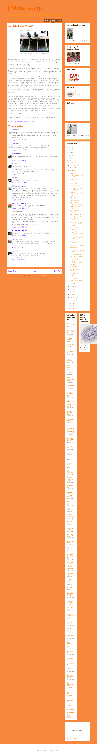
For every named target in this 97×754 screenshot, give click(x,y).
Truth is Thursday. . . (75, 203)
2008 (70, 308)
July (71, 284)
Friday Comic (73, 248)
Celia (13, 178)
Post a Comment (15, 263)
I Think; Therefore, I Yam (70, 394)
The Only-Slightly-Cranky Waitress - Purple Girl (70, 565)
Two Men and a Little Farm (70, 331)
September (73, 171)
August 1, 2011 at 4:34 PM (19, 248)
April (71, 292)
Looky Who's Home (75, 254)
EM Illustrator (69, 509)
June (71, 287)
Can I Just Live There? (76, 281)
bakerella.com (70, 352)
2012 (70, 158)
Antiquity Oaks (69, 522)
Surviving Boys (70, 535)
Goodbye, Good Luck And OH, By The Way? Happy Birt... (76, 224)
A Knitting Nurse (70, 629)
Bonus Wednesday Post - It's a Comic (77, 176)
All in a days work (70, 529)
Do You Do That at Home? (70, 594)
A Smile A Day (70, 486)
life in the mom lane (70, 636)
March (72, 295)
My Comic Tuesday (75, 259)
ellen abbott (15, 154)
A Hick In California (69, 548)
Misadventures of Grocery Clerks (70, 715)
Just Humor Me (70, 386)
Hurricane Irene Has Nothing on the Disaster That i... (77, 193)
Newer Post (12, 271)
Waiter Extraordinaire (70, 464)
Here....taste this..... (70, 701)
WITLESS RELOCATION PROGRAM (70, 439)
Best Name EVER (74, 183)
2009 (70, 306)
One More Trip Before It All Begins (76, 270)
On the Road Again (70, 367)
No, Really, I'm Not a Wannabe (75, 242)
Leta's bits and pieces (70, 602)
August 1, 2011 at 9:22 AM (19, 150)
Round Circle (70, 588)
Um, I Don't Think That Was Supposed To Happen (76, 263)
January (72, 300)
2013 (70, 155)
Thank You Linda (74, 198)
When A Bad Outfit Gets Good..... (77, 238)
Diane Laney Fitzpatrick (19, 203)
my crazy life (69, 447)
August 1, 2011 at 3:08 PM (19, 236)
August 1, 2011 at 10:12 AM (19, 174)
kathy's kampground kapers (70, 379)
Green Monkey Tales (69, 412)
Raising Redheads (69, 669)
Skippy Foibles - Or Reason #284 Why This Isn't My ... (77, 233)
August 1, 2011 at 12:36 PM (19, 208)
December (73, 163)
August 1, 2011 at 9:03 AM (19, 140)
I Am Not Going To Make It (77, 257)
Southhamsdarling (17, 186)
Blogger (58, 750)
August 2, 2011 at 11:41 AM (19, 259)
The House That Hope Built (70, 676)
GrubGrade (70, 373)
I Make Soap (24, 9)
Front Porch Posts (70, 608)
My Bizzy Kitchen (69, 339)
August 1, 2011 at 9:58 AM (19, 160)
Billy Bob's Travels (70, 420)
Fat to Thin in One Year (70, 515)
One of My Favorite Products (75, 211)
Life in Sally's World (70, 472)
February (72, 297)
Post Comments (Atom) (38, 276)
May (71, 289)
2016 (70, 147)
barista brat (70, 663)
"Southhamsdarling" (70, 345)
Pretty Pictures (74, 278)
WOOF (69, 706)
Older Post (57, 271)
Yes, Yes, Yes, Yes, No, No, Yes (76, 180)
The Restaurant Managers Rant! (70, 644)
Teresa (14, 144)
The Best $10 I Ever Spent (77, 267)
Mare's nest (70, 658)
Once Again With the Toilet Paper (76, 189)
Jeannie (14, 130)
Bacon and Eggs (70, 574)
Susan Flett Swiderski (18, 231)
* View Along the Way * (70, 479)
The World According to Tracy (70, 556)
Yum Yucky (15, 239)
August (72, 173)
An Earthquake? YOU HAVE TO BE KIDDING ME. (76, 206)
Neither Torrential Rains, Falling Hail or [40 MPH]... (76, 218)
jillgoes (69, 453)
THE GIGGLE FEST (70, 502)
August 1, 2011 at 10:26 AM (19, 182)
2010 (70, 303)
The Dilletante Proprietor (70, 694)
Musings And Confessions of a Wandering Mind (70, 429)
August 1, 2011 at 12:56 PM (19, 227)
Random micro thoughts (69, 359)
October (72, 168)
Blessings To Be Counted (77, 245)
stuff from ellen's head (70, 324)
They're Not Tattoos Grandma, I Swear (75, 229)
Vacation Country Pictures (77, 276)
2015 (70, 150)
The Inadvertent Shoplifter (77, 215)
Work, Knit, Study (70, 542)
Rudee (14, 164)
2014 (70, 153)
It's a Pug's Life (70, 623)
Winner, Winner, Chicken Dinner (77, 251)
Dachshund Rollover (75, 200)
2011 (70, 161)
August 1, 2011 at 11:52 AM (19, 200)
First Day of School (75, 186)
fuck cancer (70, 709)
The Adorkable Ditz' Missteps (70, 685)
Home (35, 271)
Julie (13, 251)
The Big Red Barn (70, 652)
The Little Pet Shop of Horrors (70, 616)
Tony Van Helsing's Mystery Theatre (69, 494)
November (73, 165)
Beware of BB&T (74, 273)
